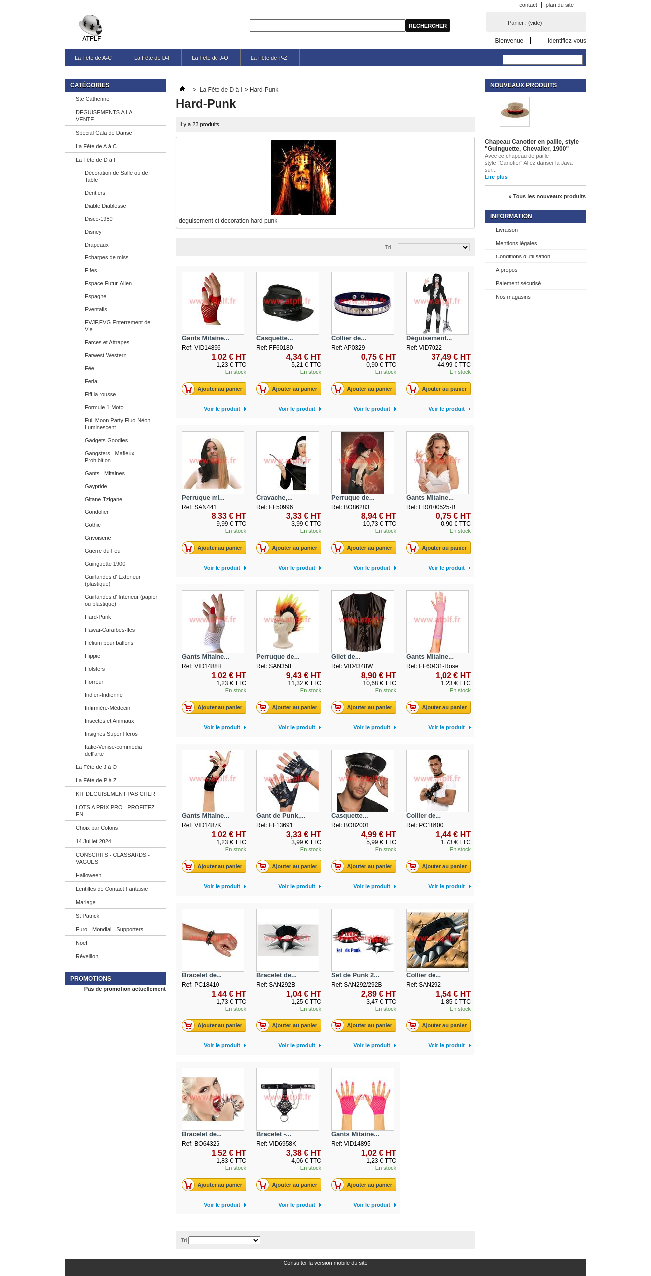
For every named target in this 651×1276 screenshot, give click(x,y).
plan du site (560, 5)
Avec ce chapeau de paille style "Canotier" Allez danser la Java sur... (529, 163)
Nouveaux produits (523, 85)
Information (511, 216)
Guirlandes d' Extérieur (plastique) (113, 580)
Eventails (96, 309)
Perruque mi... (203, 497)
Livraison (507, 230)
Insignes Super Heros (111, 734)
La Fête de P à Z (96, 780)
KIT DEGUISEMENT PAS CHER (115, 794)
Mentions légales (516, 243)
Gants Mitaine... (205, 338)
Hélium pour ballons (109, 643)
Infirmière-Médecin (107, 708)
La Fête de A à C (96, 146)
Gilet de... (346, 656)
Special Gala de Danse (104, 133)
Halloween (88, 875)
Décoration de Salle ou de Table (116, 176)
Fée (89, 368)
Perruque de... (353, 497)
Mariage (86, 902)
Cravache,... (274, 497)
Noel (81, 943)
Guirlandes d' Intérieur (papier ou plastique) (121, 600)
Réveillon (87, 956)
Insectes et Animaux (109, 721)
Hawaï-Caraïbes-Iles (110, 630)
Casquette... (274, 338)
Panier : (525, 23)
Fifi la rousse (100, 394)
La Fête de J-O (210, 58)
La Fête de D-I (151, 58)
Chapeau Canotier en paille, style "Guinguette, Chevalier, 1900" (532, 145)
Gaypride (96, 486)
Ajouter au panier (214, 388)
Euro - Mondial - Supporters (109, 929)
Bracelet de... (202, 975)
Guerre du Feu (103, 551)
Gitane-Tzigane (103, 499)
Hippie (92, 656)
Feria (91, 381)
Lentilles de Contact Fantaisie (112, 889)
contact (528, 5)
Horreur (94, 682)
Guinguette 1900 (105, 564)
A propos (506, 270)
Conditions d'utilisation (523, 256)
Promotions (90, 978)
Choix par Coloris (97, 828)
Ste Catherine (92, 99)
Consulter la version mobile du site (325, 1263)
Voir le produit (222, 409)
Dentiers (95, 193)
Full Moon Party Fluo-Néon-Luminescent (118, 423)
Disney (93, 232)
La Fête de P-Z (269, 58)
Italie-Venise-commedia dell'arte (113, 750)
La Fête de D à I (95, 160)
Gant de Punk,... (280, 815)
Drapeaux (97, 245)
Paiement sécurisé (518, 283)
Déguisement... (429, 338)
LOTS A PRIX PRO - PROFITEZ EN (115, 810)
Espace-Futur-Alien (108, 283)
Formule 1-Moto (104, 407)
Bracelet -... (273, 1134)
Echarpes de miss (106, 257)
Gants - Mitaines (105, 473)
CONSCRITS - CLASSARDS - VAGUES (113, 858)
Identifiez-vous (567, 40)
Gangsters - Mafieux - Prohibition (111, 456)
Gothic (93, 525)
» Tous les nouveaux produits (547, 196)
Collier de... (348, 338)
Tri (388, 247)
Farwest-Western (106, 355)
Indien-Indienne (104, 695)
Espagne (95, 296)
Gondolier (97, 512)
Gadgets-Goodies (106, 440)
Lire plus (496, 177)
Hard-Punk (98, 617)
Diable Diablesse (105, 206)
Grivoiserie (98, 538)
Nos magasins (513, 297)
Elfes (91, 270)
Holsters (95, 669)
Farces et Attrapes (107, 342)
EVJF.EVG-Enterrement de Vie (117, 325)
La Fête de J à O (96, 767)
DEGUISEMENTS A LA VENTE (104, 115)
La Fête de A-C (93, 58)
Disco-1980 (99, 219)
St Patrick (87, 916)
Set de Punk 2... (355, 975)
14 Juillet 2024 (93, 841)
